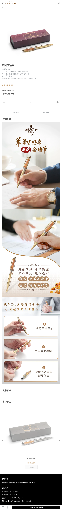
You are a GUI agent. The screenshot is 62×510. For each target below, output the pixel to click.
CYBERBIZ (46, 502)
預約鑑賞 (32, 457)
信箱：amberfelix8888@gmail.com (14, 472)
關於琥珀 (5, 457)
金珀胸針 (44, 432)
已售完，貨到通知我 (36, 507)
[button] (59, 427)
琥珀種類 (12, 457)
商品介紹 (16, 112)
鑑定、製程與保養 (22, 457)
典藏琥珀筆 (18, 432)
